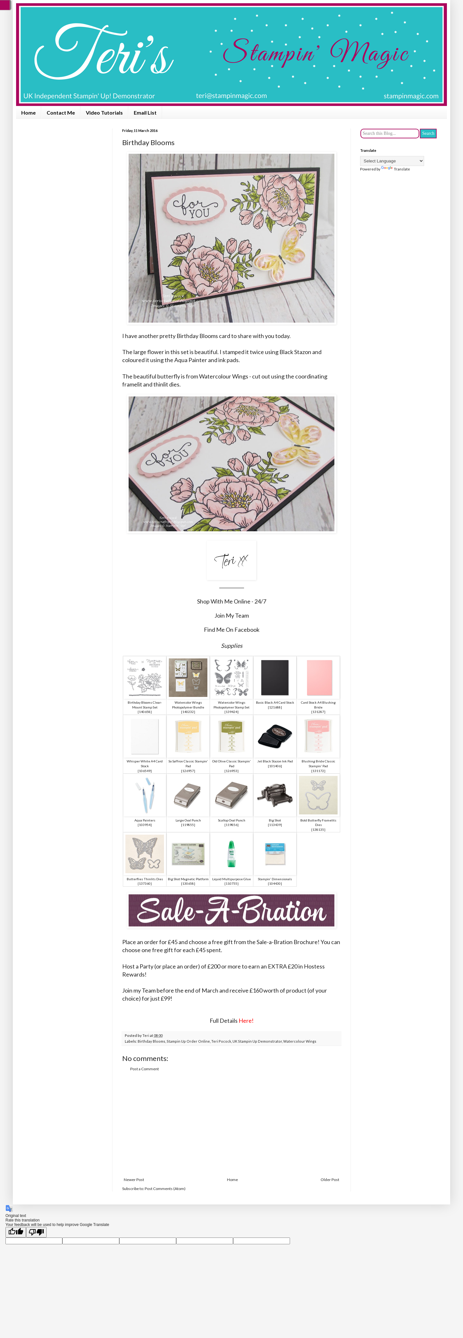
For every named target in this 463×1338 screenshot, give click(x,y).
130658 (188, 883)
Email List (145, 112)
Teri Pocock (221, 1041)
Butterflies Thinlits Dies (145, 879)
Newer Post (134, 1179)
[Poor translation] (36, 1232)
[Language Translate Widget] (392, 161)
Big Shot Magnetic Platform (188, 879)
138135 (318, 829)
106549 (144, 771)
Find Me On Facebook (231, 629)
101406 (275, 766)
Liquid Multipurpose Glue (231, 879)
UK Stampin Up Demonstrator (257, 1041)
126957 (188, 771)
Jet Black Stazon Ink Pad (275, 761)
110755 (231, 883)
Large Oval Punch (188, 820)
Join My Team (231, 615)
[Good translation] (15, 1232)
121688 (275, 707)
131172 (318, 771)
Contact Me (61, 112)
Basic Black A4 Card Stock (275, 702)
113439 (275, 825)
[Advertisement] (231, 1124)
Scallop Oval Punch (231, 820)
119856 (231, 825)
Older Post (330, 1179)
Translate (395, 169)
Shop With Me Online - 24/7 (231, 601)
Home (28, 112)
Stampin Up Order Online (188, 1041)
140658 (144, 712)
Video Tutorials (104, 112)
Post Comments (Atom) (165, 1188)
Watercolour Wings (299, 1041)
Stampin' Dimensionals (275, 879)
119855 (188, 825)
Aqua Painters (144, 820)
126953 (231, 771)
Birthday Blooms (151, 1041)
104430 (275, 883)
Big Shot (275, 820)
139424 (231, 712)
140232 (188, 712)
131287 (318, 712)
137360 (144, 883)
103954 (144, 825)
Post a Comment (144, 1068)
